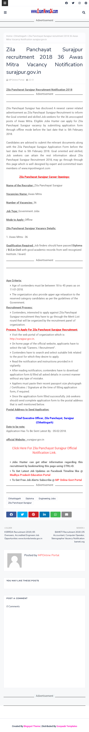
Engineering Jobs (47, 498)
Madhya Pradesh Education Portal (30, 475)
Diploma (30, 498)
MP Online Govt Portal (68, 480)
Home (9, 36)
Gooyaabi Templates (66, 726)
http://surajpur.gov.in (22, 338)
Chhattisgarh (20, 36)
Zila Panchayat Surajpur (20, 503)
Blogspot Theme (32, 726)
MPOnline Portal (16, 80)
